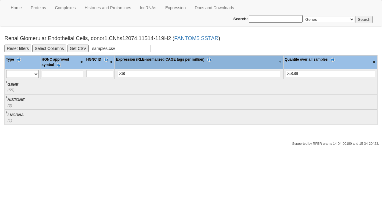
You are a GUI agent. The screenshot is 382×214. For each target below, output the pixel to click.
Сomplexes (65, 7)
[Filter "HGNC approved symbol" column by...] (62, 73)
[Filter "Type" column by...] (22, 74)
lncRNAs (148, 7)
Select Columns (49, 48)
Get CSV (78, 48)
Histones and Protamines (108, 7)
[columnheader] (62, 62)
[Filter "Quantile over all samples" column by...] (330, 73)
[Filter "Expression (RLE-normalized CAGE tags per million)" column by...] (199, 73)
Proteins (38, 7)
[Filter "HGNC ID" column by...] (100, 73)
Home (16, 7)
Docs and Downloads (214, 7)
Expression (175, 7)
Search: (268, 19)
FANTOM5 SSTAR (196, 38)
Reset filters (18, 48)
